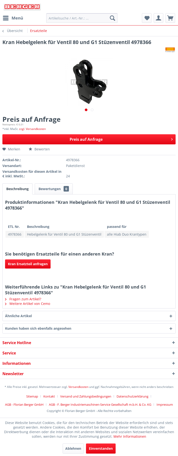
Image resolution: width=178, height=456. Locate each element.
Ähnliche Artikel (18, 316)
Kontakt (49, 396)
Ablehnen (73, 448)
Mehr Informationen (129, 436)
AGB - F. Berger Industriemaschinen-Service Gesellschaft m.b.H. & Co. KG (100, 404)
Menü (13, 17)
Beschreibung (17, 188)
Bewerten (39, 149)
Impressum (165, 404)
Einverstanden (101, 448)
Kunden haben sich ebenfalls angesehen (38, 328)
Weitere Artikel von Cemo (27, 303)
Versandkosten (78, 387)
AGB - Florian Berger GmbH (24, 404)
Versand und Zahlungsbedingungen (85, 396)
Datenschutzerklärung (132, 396)
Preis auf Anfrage (121, 138)
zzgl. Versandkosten (32, 129)
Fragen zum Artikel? (23, 299)
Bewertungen (54, 189)
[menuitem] (13, 18)
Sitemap (32, 396)
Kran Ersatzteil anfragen (28, 264)
